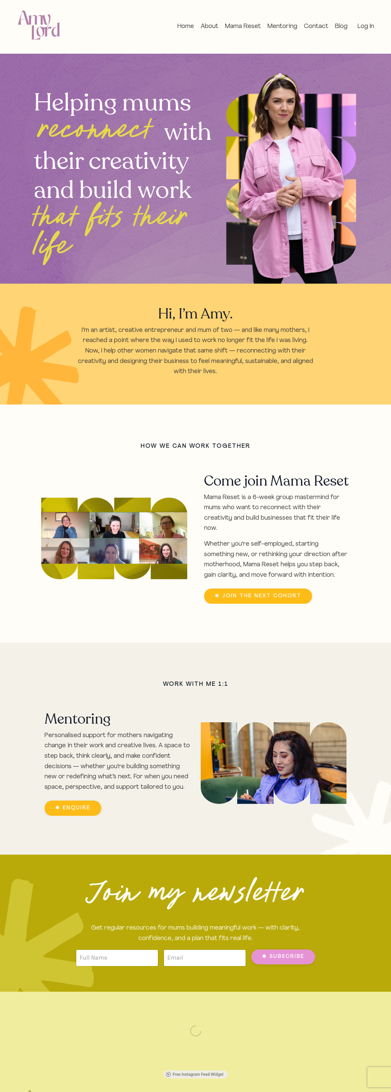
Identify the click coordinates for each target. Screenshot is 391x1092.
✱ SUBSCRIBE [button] (283, 956)
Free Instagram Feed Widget (195, 1074)
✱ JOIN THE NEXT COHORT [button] (258, 596)
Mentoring (282, 26)
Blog (341, 26)
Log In (366, 26)
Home (185, 26)
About (209, 26)
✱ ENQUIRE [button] (72, 808)
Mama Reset (243, 26)
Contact (316, 26)
